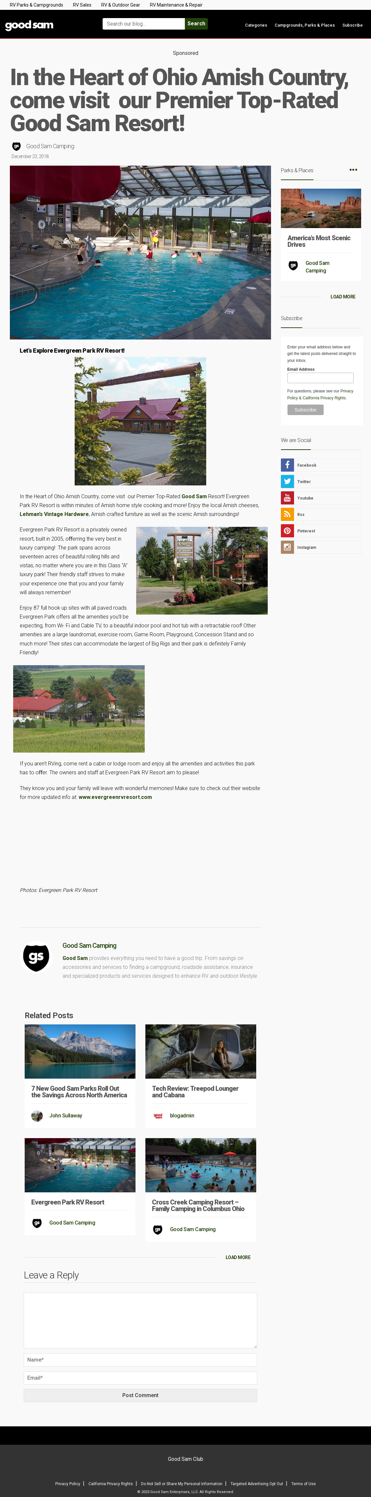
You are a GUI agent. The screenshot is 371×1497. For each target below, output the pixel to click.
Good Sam (194, 496)
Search (196, 23)
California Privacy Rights (324, 398)
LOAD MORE (238, 1257)
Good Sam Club (185, 1459)
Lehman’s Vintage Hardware (54, 514)
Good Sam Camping (50, 146)
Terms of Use (303, 1484)
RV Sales (82, 5)
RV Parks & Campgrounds (36, 5)
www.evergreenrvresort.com (115, 797)
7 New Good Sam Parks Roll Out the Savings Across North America (79, 1092)
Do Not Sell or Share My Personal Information (181, 1484)
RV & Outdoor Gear (120, 5)
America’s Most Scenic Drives (318, 241)
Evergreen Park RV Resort (67, 1202)
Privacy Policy (67, 1484)
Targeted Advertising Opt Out (257, 1484)
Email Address (301, 369)
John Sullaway (65, 1115)
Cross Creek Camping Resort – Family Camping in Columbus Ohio (198, 1205)
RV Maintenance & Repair (176, 5)
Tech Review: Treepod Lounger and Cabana (195, 1092)
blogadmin (182, 1115)
